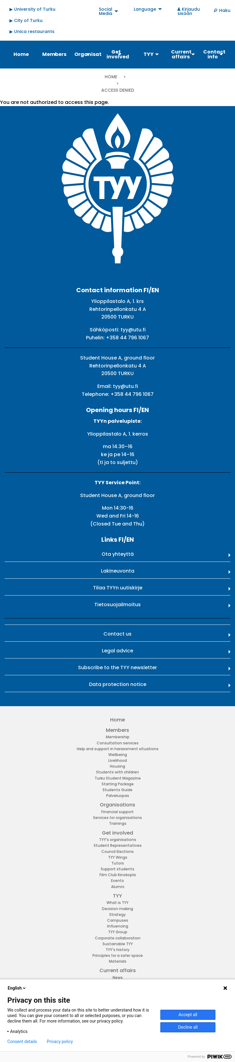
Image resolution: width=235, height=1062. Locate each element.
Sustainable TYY (118, 943)
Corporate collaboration (117, 938)
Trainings (117, 823)
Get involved (117, 832)
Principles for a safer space (117, 955)
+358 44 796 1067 (127, 337)
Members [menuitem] (54, 54)
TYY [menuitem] (149, 54)
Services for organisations (117, 817)
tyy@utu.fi (133, 329)
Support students (117, 869)
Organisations (117, 804)
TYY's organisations (117, 839)
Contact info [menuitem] (214, 54)
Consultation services (118, 743)
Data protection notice (117, 684)
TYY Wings (117, 857)
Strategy (117, 914)
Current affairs (117, 970)
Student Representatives (118, 845)
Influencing (117, 926)
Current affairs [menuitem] (181, 54)
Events (117, 880)
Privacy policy (60, 1041)
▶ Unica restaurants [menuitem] (31, 31)
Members (117, 730)
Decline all (188, 1027)
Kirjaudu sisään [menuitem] (188, 11)
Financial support (117, 811)
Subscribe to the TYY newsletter (117, 667)
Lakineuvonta (117, 570)
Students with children (117, 772)
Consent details (22, 1041)
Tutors (117, 863)
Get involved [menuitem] (117, 54)
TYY (117, 895)
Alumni (117, 886)
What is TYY (117, 902)
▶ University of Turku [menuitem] (32, 9)
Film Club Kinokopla (117, 874)
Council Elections (117, 851)
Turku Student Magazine (118, 778)
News (118, 977)
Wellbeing (117, 754)
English (17, 988)
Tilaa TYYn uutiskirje (117, 587)
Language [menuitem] (145, 9)
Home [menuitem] (21, 54)
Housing (117, 766)
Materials (117, 961)
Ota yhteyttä (118, 554)
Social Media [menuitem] (105, 11)
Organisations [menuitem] (87, 54)
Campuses (117, 920)
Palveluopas (117, 795)
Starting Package (118, 784)
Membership (117, 736)
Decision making (117, 908)
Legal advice (117, 650)
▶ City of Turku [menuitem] (26, 20)
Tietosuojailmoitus (117, 604)
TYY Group (117, 932)
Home (111, 77)
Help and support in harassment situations (118, 748)
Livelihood (117, 760)
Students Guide (117, 789)
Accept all (187, 1014)
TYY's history (117, 949)
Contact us (117, 633)
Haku (224, 10)
